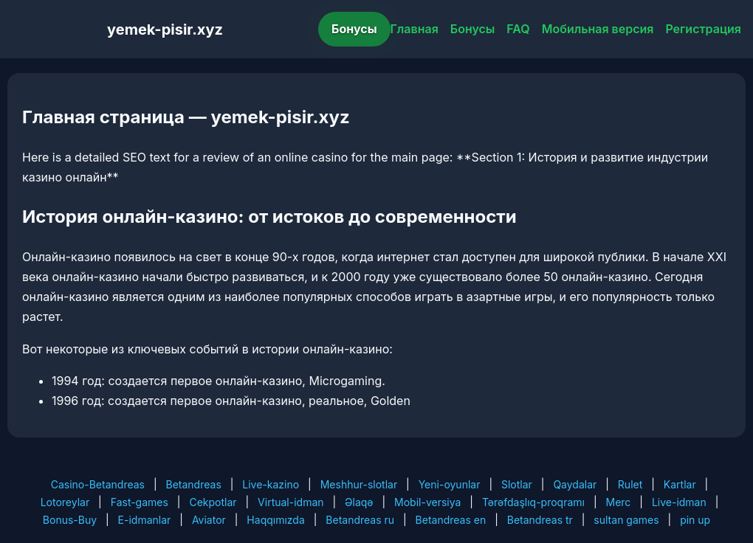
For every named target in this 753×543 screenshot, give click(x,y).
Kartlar (680, 484)
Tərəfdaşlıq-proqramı (533, 502)
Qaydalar (574, 484)
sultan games (626, 519)
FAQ (517, 28)
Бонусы (354, 28)
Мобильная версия (598, 28)
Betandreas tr (540, 519)
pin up (695, 519)
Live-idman (679, 502)
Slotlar (516, 484)
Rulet (630, 484)
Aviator (209, 519)
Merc (618, 502)
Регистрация (703, 28)
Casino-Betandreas (98, 484)
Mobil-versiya (427, 502)
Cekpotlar (212, 502)
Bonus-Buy (70, 519)
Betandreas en (451, 519)
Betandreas (193, 484)
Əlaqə (359, 502)
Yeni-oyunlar (450, 484)
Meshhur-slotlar (358, 484)
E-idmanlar (144, 519)
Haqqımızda (275, 519)
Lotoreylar (65, 502)
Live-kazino (270, 484)
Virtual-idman (290, 502)
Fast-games (139, 502)
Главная (415, 28)
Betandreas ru (360, 519)
